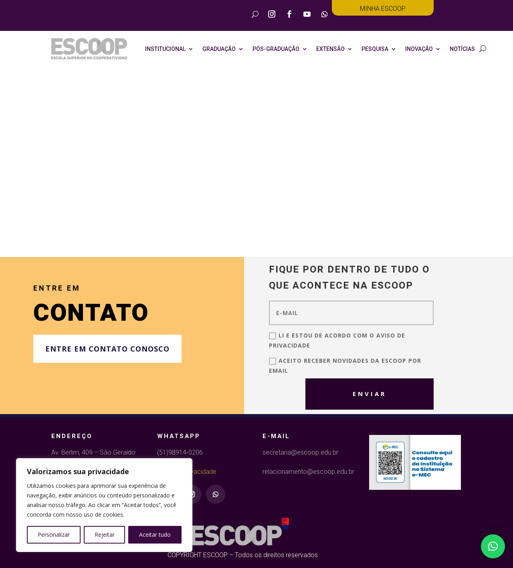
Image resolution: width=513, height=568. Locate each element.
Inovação (419, 49)
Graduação (219, 49)
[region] (104, 505)
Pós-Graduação (275, 49)
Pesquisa (375, 49)
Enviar (340, 391)
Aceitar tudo (155, 534)
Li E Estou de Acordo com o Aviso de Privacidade (337, 340)
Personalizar (54, 534)
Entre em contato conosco (107, 349)
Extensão (330, 49)
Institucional (165, 49)
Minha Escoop (383, 8)
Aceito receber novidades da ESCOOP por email (345, 365)
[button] (493, 546)
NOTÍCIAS (462, 49)
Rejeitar (105, 534)
